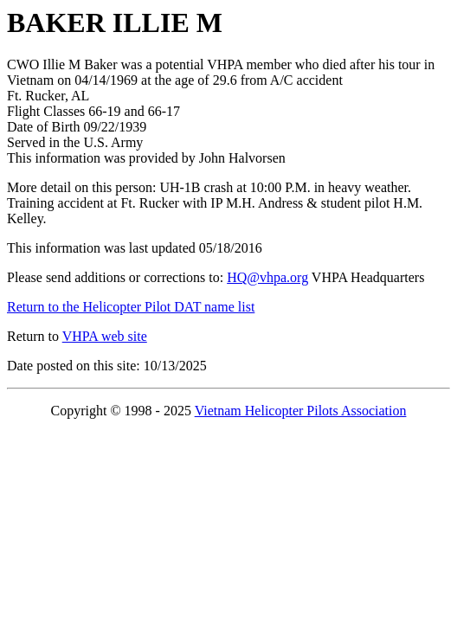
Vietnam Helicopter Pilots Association (301, 410)
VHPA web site (104, 336)
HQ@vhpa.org (267, 277)
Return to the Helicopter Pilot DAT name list (130, 306)
